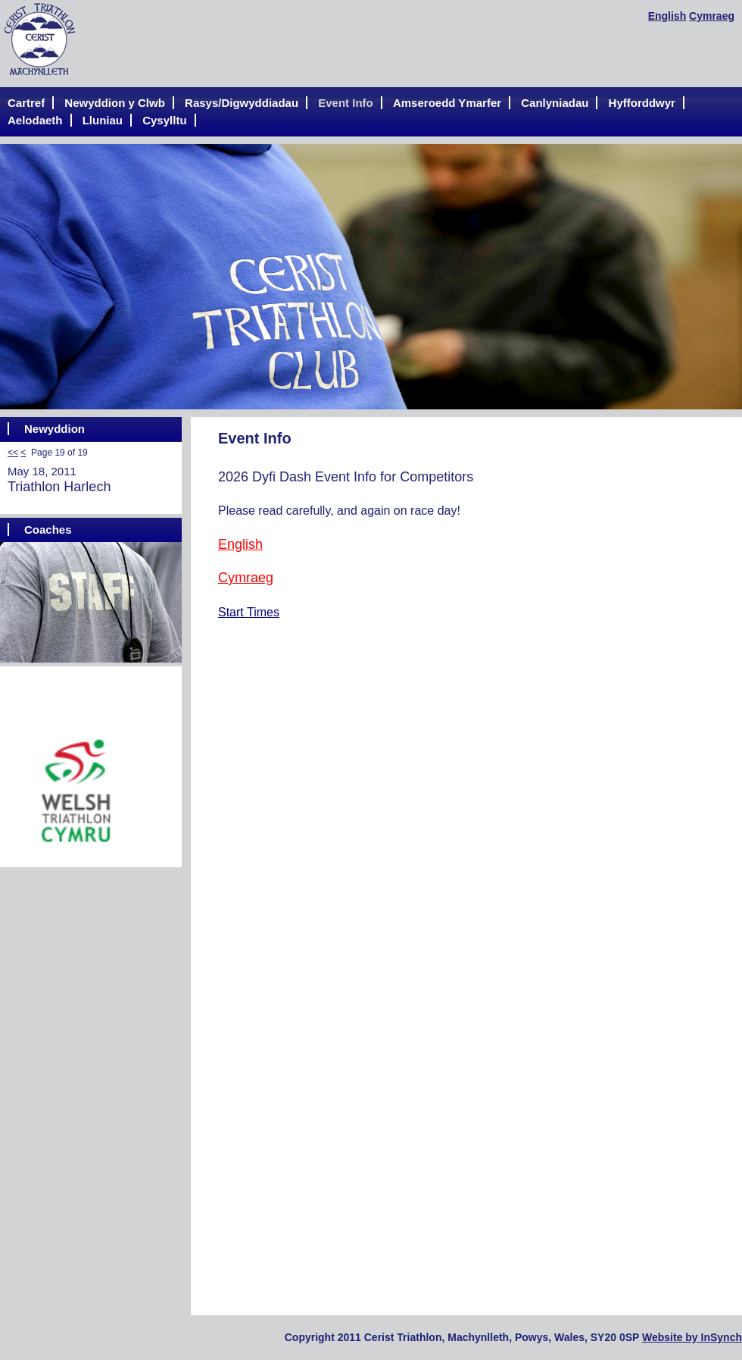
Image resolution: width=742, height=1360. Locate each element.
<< (13, 452)
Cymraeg (711, 16)
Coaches (48, 529)
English (667, 16)
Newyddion (54, 428)
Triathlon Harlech (59, 486)
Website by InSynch (692, 1337)
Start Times (248, 612)
